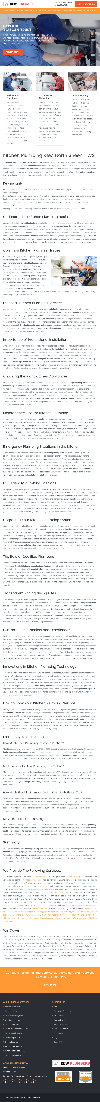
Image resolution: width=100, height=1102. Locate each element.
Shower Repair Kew (12, 1037)
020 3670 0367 (62, 5)
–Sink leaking (22, 918)
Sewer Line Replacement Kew (16, 1028)
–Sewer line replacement (69, 915)
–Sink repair (33, 918)
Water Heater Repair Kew (15, 1051)
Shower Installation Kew (14, 1033)
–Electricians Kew (40, 908)
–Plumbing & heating (49, 915)
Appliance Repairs (69, 11)
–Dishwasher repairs (45, 889)
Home (6, 11)
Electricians (81, 11)
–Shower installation (88, 915)
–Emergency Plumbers (46, 905)
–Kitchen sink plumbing (81, 911)
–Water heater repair (62, 918)
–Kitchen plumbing (63, 911)
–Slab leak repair (46, 918)
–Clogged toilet (31, 911)
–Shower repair (9, 918)
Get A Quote (50, 985)
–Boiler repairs (42, 886)
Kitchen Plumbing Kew (14, 1015)
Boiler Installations (54, 11)
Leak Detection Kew (12, 1020)
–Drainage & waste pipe (31, 880)
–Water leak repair (79, 918)
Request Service (13, 52)
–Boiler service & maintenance (82, 905)
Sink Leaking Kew (12, 1042)
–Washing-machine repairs (25, 889)
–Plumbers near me (32, 915)
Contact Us (91, 11)
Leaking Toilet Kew (12, 1024)
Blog (55, 1037)
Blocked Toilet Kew (12, 1006)
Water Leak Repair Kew (14, 1055)
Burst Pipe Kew (11, 1011)
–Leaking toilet (18, 915)
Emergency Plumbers (17, 11)
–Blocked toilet (90, 908)
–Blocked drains (62, 892)
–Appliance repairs (88, 883)
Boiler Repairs (29, 11)
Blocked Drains (41, 11)
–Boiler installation (40, 876)
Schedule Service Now (86, 4)
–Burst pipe (19, 911)
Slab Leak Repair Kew (13, 1046)
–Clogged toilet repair (46, 911)
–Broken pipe (8, 911)
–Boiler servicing (73, 876)
